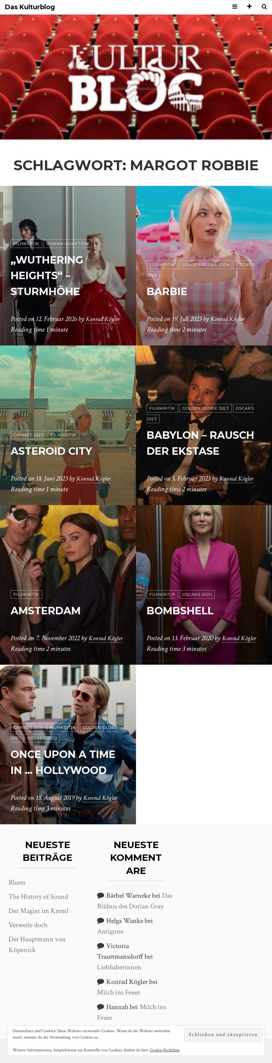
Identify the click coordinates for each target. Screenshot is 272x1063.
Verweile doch (27, 925)
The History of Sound (38, 896)
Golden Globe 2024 (206, 264)
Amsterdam (51, 600)
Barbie (170, 291)
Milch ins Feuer (118, 992)
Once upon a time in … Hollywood (53, 754)
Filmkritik (26, 243)
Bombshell (184, 600)
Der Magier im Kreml (38, 910)
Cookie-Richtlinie (165, 1050)
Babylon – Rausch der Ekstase (186, 435)
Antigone (110, 931)
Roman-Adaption (67, 243)
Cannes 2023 (28, 434)
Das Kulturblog (30, 7)
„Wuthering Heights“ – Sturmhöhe (52, 275)
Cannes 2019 (28, 711)
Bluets (17, 882)
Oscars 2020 (197, 583)
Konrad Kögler (105, 318)
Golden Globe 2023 (205, 392)
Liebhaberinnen (119, 967)
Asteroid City (57, 451)
